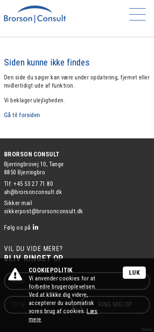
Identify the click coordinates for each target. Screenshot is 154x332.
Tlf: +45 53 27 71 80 (28, 183)
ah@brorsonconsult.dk (33, 192)
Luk (134, 272)
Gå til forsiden (22, 115)
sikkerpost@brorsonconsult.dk (43, 211)
